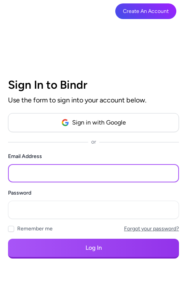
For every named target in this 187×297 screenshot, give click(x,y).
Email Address (25, 156)
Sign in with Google (93, 122)
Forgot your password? (151, 228)
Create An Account (146, 11)
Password (19, 193)
